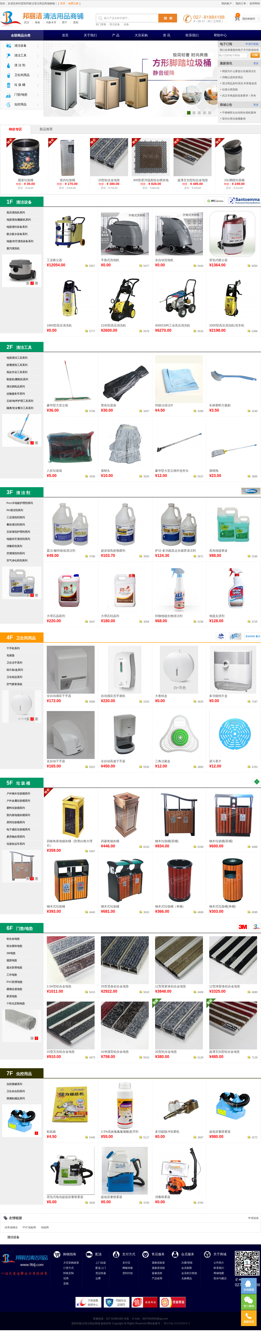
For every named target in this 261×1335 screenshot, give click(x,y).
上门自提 (100, 1262)
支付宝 (126, 1262)
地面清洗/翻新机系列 (19, 219)
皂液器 (10, 655)
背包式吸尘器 (218, 260)
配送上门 (100, 1267)
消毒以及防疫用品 (232, 77)
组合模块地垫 (14, 946)
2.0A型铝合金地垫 (59, 986)
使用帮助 (254, 3)
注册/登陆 (186, 1262)
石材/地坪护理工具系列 (20, 400)
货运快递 (100, 1273)
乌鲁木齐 (51, 22)
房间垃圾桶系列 (16, 822)
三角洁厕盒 (162, 761)
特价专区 (15, 129)
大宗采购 (141, 35)
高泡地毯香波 (218, 550)
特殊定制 (68, 1273)
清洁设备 (114, 24)
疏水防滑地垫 (14, 967)
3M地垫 (11, 953)
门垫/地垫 (20, 94)
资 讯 (166, 35)
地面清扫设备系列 (17, 226)
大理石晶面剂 (56, 616)
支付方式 (128, 1254)
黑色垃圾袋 (108, 405)
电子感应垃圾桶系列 (18, 829)
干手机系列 (13, 648)
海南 (37, 22)
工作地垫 (12, 974)
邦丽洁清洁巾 (164, 405)
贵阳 (75, 22)
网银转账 (127, 1267)
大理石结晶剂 (110, 616)
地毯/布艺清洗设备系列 (20, 241)
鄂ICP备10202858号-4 (176, 1323)
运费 (98, 1278)
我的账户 (226, 3)
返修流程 (157, 1273)
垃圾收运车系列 (16, 843)
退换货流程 (158, 1267)
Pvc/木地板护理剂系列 (20, 503)
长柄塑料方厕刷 (220, 405)
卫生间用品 (22, 75)
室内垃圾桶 (67, 180)
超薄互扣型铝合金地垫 (192, 180)
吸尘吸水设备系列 (17, 234)
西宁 (64, 22)
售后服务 (158, 1254)
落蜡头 (105, 470)
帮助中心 (220, 35)
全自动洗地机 (164, 260)
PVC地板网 (29, 1227)
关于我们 (90, 35)
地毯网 (45, 1227)
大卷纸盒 (161, 696)
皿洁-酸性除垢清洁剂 (61, 550)
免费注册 (73, 3)
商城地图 (219, 1273)
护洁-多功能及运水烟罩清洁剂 (175, 550)
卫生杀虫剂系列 (16, 1091)
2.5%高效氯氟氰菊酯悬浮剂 (119, 1131)
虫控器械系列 (14, 1084)
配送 (98, 1254)
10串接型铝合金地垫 (115, 1051)
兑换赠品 (186, 1278)
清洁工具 (20, 55)
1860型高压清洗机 (59, 325)
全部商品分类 (20, 35)
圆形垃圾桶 (25, 180)
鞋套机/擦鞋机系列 (17, 379)
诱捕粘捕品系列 (16, 1098)
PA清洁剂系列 (15, 510)
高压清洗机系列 (16, 212)
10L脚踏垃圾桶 (234, 180)
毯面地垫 (12, 960)
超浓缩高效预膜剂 (113, 550)
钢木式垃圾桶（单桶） (170, 906)
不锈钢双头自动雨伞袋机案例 (239, 112)
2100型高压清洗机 (113, 325)
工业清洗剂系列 (16, 517)
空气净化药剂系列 (17, 560)
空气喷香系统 (14, 684)
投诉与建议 (220, 1278)
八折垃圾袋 (54, 470)
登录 (62, 3)
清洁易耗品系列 (16, 386)
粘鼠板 (51, 1131)
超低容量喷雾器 (220, 1131)
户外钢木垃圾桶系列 (18, 793)
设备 (126, 24)
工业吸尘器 (54, 260)
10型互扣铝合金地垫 (61, 1051)
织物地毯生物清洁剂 (168, 616)
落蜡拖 (213, 470)
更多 (256, 63)
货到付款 (127, 1273)
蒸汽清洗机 (13, 248)
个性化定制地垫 (16, 1003)
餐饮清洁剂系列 (16, 524)
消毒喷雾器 (162, 1197)
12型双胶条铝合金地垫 (170, 986)
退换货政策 (158, 1262)
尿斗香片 (215, 761)
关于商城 (219, 1254)
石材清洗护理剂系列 (18, 531)
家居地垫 (12, 996)
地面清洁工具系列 (17, 357)
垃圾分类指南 (230, 89)
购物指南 (69, 1254)
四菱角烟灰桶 (110, 841)
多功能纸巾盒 (218, 696)
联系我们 (192, 35)
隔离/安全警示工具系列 (20, 408)
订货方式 (68, 1267)
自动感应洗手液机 (113, 696)
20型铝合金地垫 (109, 180)
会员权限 (186, 1267)
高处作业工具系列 (17, 372)
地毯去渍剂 (216, 616)
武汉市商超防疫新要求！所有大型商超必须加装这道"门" (239, 97)
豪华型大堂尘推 (57, 405)
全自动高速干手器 (113, 761)
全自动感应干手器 (59, 696)
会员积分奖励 (189, 1273)
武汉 (26, 22)
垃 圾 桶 (19, 84)
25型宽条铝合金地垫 (115, 986)
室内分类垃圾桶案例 (234, 118)
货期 (66, 1283)
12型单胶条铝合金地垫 (224, 986)
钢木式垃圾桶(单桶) (222, 906)
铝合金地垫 (13, 938)
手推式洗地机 (110, 260)
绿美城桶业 (11, 1227)
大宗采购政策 (71, 1262)
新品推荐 (46, 129)
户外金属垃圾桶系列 (18, 800)
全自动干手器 (56, 761)
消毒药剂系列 (14, 546)
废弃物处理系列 (16, 836)
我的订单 (241, 3)
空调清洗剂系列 (16, 553)
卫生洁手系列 (14, 662)
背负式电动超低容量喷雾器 (65, 1197)
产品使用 (157, 1278)
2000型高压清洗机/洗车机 (226, 325)
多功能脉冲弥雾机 (167, 1131)
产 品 (115, 35)
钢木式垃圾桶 (56, 906)
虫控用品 (20, 104)
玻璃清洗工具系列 (17, 365)
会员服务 (187, 1254)
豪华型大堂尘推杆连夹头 (172, 470)
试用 (66, 1278)
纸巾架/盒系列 (15, 669)
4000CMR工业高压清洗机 (172, 325)
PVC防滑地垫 (14, 982)
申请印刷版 (252, 44)
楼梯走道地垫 (14, 989)
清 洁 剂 (19, 65)
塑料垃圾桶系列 (16, 807)
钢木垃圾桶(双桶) (166, 841)
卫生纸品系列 (14, 677)
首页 (65, 35)
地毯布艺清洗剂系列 (18, 539)
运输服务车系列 (16, 393)
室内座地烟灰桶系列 (18, 815)
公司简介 (219, 1262)
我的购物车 (248, 18)
